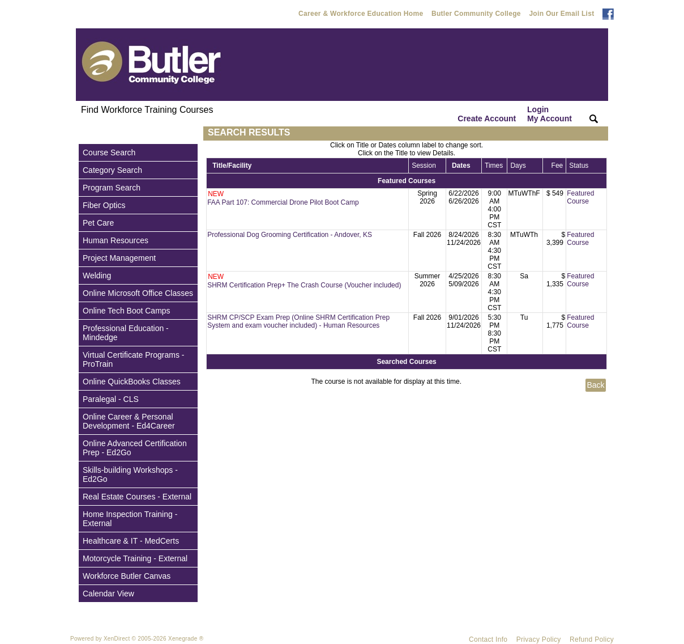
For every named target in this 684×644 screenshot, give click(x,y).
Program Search (111, 187)
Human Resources (115, 240)
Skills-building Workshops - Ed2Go (130, 474)
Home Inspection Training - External (130, 519)
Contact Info (488, 639)
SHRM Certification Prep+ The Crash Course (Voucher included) (304, 285)
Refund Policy (592, 639)
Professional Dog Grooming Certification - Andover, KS (289, 235)
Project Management (119, 257)
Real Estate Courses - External (137, 496)
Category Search (112, 170)
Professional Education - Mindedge (126, 333)
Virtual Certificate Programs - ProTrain (133, 359)
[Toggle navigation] (86, 133)
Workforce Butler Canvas (126, 576)
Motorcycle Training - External (135, 558)
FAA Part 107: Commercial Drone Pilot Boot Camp (282, 202)
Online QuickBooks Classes (132, 381)
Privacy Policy (538, 639)
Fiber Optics (104, 205)
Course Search (109, 152)
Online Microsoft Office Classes (138, 293)
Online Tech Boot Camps (126, 310)
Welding (97, 275)
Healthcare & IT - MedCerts (131, 540)
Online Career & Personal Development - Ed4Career (129, 421)
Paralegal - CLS (111, 399)
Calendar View (108, 593)
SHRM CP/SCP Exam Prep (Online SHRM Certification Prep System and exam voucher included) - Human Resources (298, 321)
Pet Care (98, 222)
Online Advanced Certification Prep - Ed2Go (135, 448)
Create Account (487, 118)
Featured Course (580, 197)
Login (549, 114)
